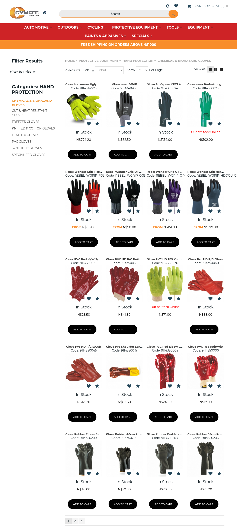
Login (167, 6)
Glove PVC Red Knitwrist (205, 346)
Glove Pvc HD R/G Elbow (205, 259)
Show (131, 70)
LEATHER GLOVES (25, 135)
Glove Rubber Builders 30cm (167, 434)
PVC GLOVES (21, 142)
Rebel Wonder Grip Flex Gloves (87, 171)
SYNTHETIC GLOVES (27, 148)
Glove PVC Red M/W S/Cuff (84, 259)
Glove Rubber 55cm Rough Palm (210, 434)
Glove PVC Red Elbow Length (168, 346)
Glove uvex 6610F (124, 84)
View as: (200, 69)
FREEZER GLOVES (25, 122)
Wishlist (176, 6)
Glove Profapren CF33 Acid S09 (169, 84)
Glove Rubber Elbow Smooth (86, 434)
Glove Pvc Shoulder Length (125, 346)
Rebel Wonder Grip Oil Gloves (127, 171)
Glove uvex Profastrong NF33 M (210, 84)
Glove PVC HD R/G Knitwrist (126, 259)
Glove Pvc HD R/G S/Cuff (83, 346)
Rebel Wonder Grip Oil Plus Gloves (171, 171)
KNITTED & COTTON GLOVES (33, 128)
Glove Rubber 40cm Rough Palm (129, 434)
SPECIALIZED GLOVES (28, 155)
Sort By (88, 70)
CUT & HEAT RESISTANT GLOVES (29, 113)
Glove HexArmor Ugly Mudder (87, 84)
